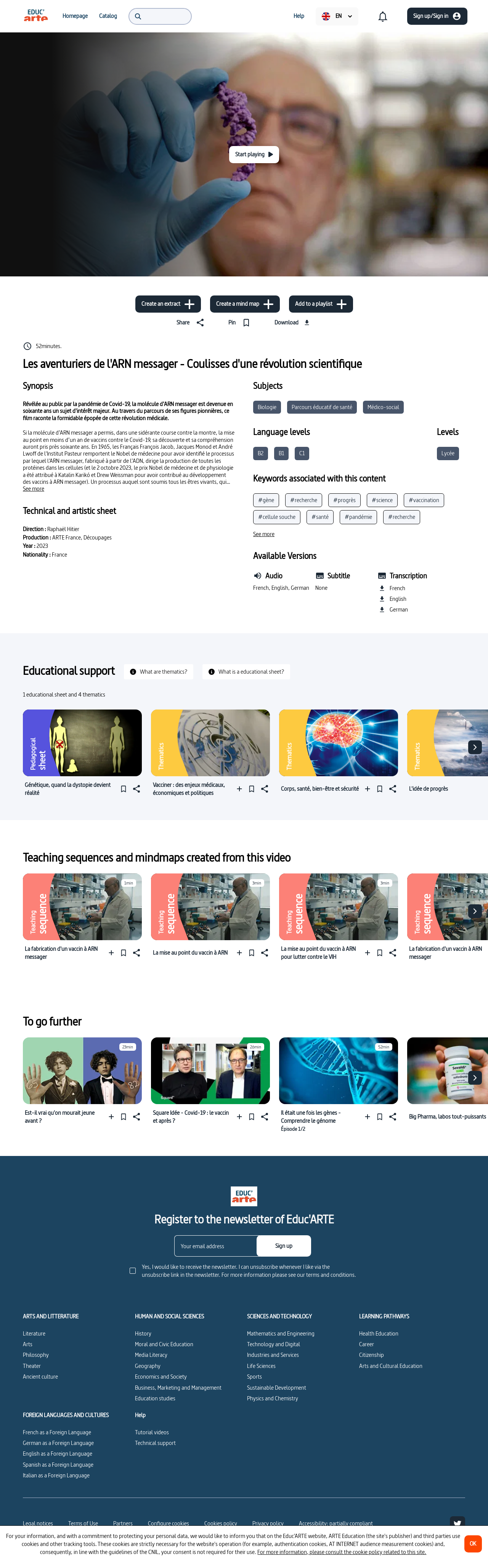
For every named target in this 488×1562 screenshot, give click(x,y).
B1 (281, 453)
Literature (34, 1333)
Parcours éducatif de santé (322, 407)
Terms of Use (83, 1523)
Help (140, 1415)
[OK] (473, 1543)
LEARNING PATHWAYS (384, 1316)
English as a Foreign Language (57, 1454)
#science (382, 500)
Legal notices (38, 1523)
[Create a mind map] (245, 304)
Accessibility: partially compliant (336, 1523)
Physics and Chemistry (272, 1398)
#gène (266, 500)
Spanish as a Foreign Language (58, 1465)
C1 (302, 453)
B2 (260, 453)
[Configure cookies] (168, 1523)
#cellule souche (276, 517)
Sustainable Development (276, 1388)
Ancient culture (40, 1377)
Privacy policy (268, 1523)
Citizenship (371, 1355)
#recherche (303, 500)
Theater (32, 1366)
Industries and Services (273, 1355)
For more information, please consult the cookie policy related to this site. (341, 1552)
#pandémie (358, 517)
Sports (254, 1377)
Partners (123, 1523)
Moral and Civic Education (164, 1344)
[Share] (191, 322)
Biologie (267, 407)
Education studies (155, 1398)
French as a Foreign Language (57, 1432)
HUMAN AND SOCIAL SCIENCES (169, 1316)
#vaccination (424, 500)
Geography (148, 1366)
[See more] (33, 488)
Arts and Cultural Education (390, 1366)
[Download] (293, 322)
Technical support (155, 1443)
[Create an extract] (168, 304)
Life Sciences (261, 1366)
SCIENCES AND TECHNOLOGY (279, 1316)
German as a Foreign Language (58, 1443)
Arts (27, 1344)
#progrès (344, 500)
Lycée (447, 453)
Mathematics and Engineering (281, 1333)
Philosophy (36, 1355)
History (143, 1333)
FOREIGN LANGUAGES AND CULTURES (66, 1415)
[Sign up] (284, 1246)
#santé (320, 517)
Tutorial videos (152, 1432)
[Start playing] (254, 154)
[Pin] (240, 322)
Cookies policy (220, 1523)
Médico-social (383, 407)
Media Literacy (151, 1355)
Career (366, 1344)
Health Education (378, 1333)
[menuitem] (36, 16)
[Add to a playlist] (321, 304)
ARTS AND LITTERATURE (51, 1316)
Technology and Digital (273, 1344)
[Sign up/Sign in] (437, 16)
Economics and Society (161, 1377)
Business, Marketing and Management (178, 1388)
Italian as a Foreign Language (56, 1475)
